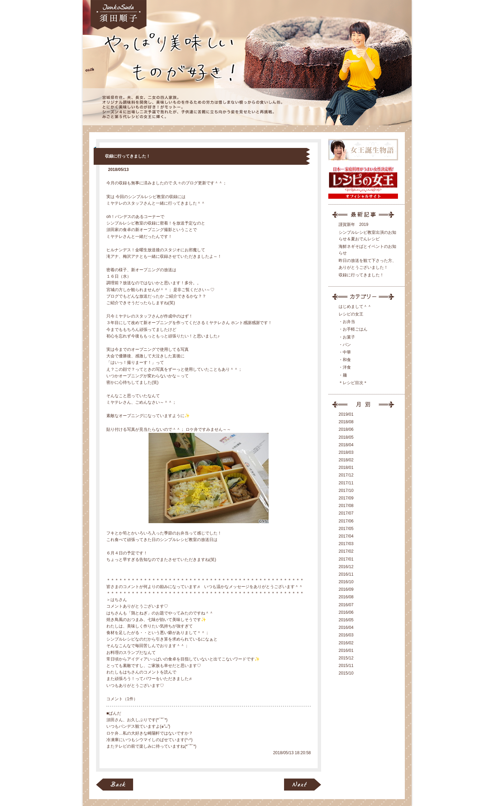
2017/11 (346, 483)
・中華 (345, 352)
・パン (345, 344)
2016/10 (346, 581)
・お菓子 (347, 337)
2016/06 (346, 612)
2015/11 (346, 665)
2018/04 (346, 444)
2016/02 (346, 643)
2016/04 (346, 627)
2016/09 (346, 589)
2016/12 (346, 566)
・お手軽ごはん (353, 329)
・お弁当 (347, 321)
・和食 (345, 359)
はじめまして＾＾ (355, 306)
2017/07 (346, 513)
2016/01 (346, 650)
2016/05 (346, 620)
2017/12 (346, 475)
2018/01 (346, 467)
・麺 (343, 375)
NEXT (302, 785)
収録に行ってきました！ (127, 156)
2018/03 (346, 452)
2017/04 (346, 536)
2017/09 (346, 498)
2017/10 (346, 490)
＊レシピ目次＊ (353, 382)
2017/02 (346, 551)
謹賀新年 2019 (353, 224)
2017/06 (346, 521)
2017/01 (346, 559)
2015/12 (346, 658)
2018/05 (346, 437)
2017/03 (346, 543)
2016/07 (346, 604)
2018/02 (346, 460)
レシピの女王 (351, 314)
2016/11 (346, 574)
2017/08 (346, 505)
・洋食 (345, 367)
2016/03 (346, 635)
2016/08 (346, 597)
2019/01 (346, 414)
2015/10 (346, 673)
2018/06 (346, 429)
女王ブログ (247, 62)
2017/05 (346, 528)
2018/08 (346, 421)
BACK (114, 785)
